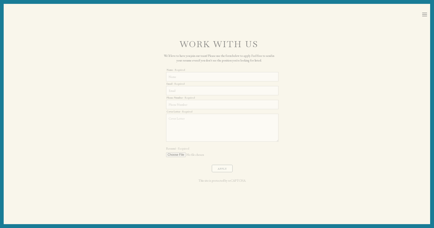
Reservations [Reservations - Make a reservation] (391, 15)
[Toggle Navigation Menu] (424, 14)
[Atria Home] (30, 15)
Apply (224, 171)
